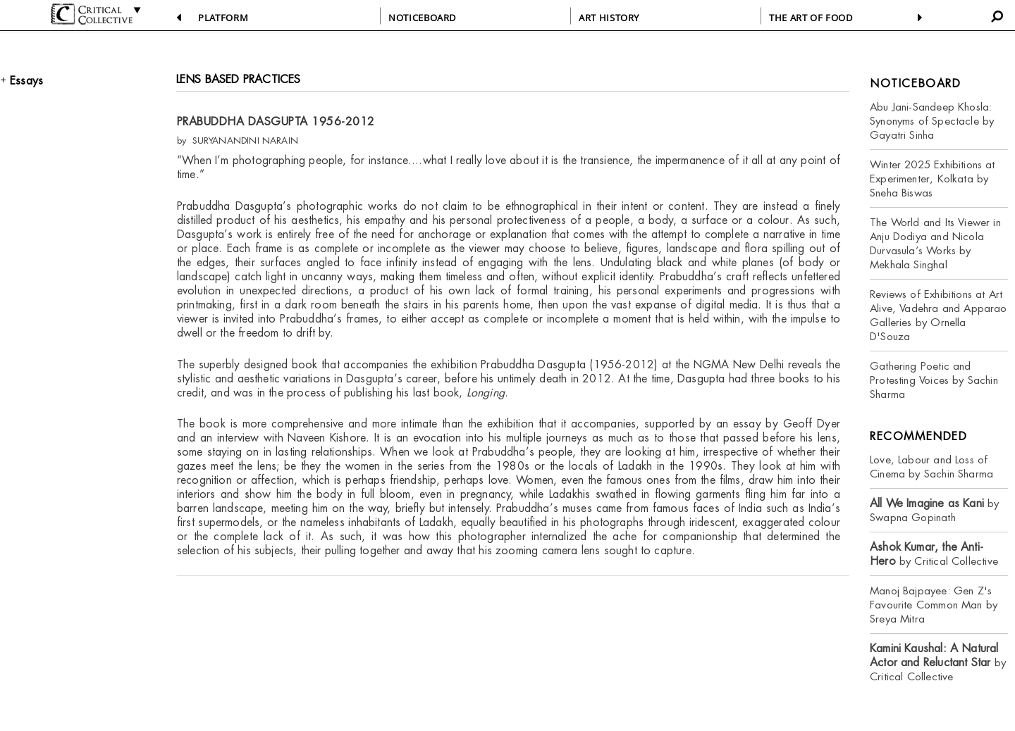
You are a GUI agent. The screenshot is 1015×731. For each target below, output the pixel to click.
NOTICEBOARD (422, 17)
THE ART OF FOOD (811, 17)
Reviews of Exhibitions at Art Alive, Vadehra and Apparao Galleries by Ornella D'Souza (938, 315)
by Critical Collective (934, 554)
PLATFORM (223, 17)
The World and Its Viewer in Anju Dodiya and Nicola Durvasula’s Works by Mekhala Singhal (935, 243)
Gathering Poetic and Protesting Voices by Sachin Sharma (934, 380)
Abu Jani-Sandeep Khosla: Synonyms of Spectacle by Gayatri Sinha (932, 121)
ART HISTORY (609, 17)
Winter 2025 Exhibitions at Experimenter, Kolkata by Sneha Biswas (932, 178)
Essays (26, 80)
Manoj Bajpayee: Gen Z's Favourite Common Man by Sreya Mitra (933, 604)
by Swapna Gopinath (934, 510)
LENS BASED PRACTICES (238, 79)
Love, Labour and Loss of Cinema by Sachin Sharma (931, 466)
